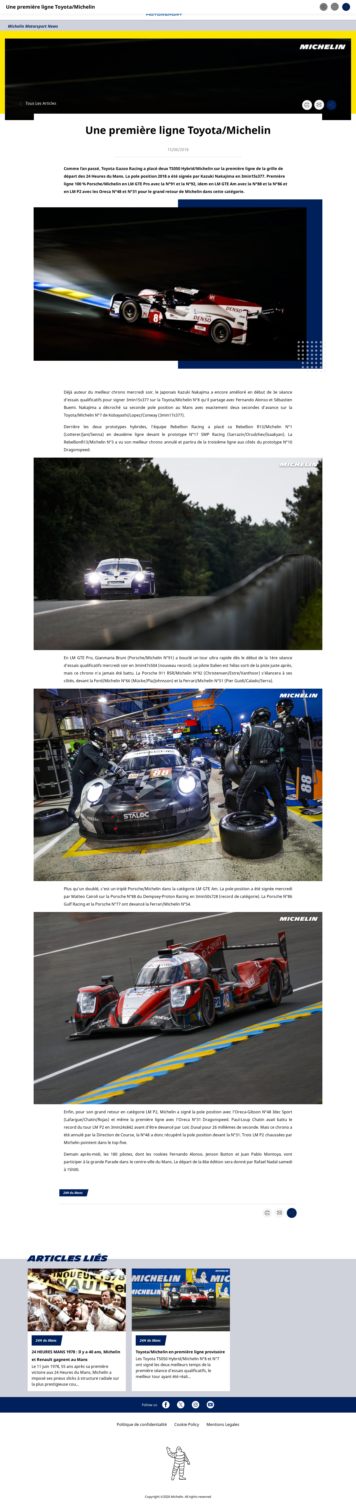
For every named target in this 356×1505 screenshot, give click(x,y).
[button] (347, 10)
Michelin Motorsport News (33, 26)
